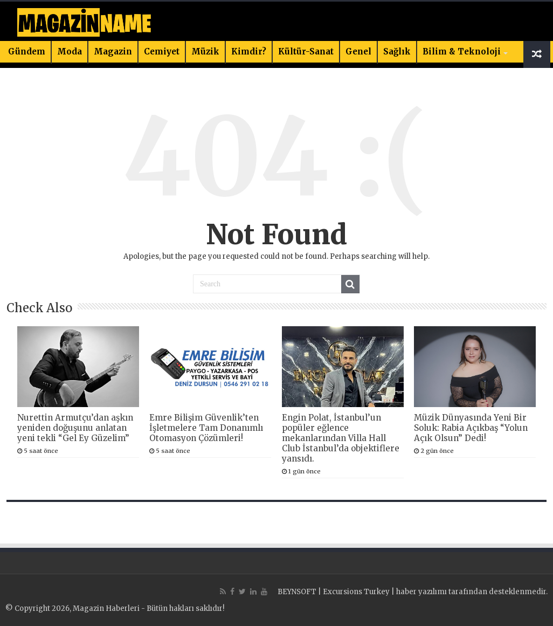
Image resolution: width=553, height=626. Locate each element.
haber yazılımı (421, 591)
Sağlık (397, 51)
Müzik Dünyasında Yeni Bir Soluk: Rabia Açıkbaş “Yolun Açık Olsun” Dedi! (471, 427)
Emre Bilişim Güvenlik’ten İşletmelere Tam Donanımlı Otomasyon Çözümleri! (206, 427)
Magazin (113, 51)
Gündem (26, 51)
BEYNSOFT (297, 591)
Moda (69, 51)
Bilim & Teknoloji (462, 51)
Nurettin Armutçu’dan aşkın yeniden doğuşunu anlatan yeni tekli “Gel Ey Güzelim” (75, 427)
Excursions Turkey (356, 591)
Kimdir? (248, 51)
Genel (358, 51)
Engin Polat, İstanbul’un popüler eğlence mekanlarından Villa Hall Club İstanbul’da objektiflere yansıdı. (340, 438)
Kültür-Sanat (306, 51)
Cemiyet (161, 51)
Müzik (205, 51)
